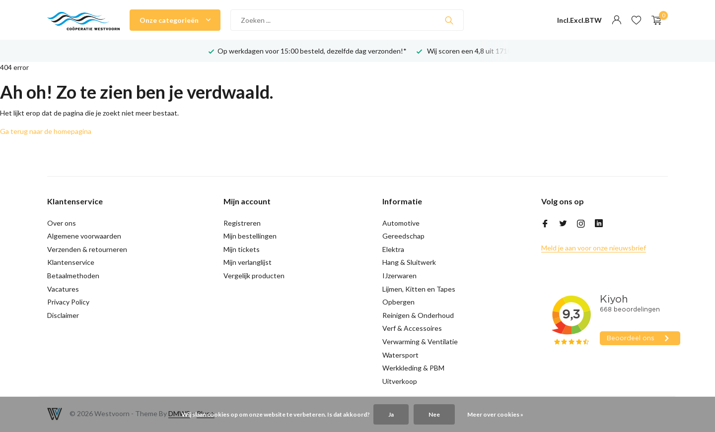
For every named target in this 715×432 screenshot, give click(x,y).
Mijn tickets (241, 249)
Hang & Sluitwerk (409, 262)
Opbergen (398, 302)
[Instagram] (581, 224)
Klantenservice (70, 262)
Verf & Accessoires (412, 328)
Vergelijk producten (254, 275)
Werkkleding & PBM (413, 368)
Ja (391, 414)
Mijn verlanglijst (247, 262)
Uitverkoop (399, 381)
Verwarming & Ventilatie (420, 341)
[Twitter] (563, 224)
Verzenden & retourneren (87, 249)
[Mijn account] (616, 20)
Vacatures (63, 289)
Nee (434, 414)
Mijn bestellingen (250, 236)
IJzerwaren (399, 275)
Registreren (242, 223)
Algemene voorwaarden (84, 236)
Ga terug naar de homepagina (45, 131)
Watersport (400, 355)
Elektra (393, 249)
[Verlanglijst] (636, 20)
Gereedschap (403, 236)
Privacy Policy (68, 302)
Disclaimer (63, 315)
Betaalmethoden (73, 275)
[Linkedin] (599, 224)
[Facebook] (545, 224)
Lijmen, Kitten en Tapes (418, 289)
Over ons (61, 223)
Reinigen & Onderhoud (418, 315)
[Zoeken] (347, 20)
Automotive (401, 223)
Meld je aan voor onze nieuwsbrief (593, 248)
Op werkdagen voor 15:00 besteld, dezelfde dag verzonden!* (312, 51)
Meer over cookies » (495, 414)
